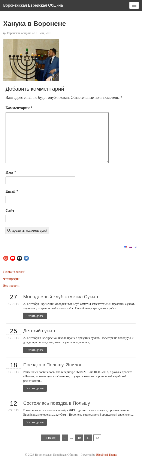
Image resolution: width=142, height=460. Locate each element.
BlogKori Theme (106, 454)
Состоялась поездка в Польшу (56, 403)
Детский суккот (39, 330)
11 (88, 437)
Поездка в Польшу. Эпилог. (52, 364)
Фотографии (11, 278)
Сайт (10, 210)
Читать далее (34, 316)
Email (12, 191)
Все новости (11, 285)
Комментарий (19, 108)
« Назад (51, 437)
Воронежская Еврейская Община (33, 5)
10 (79, 437)
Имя (11, 172)
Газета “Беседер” (14, 271)
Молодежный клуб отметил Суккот (61, 296)
